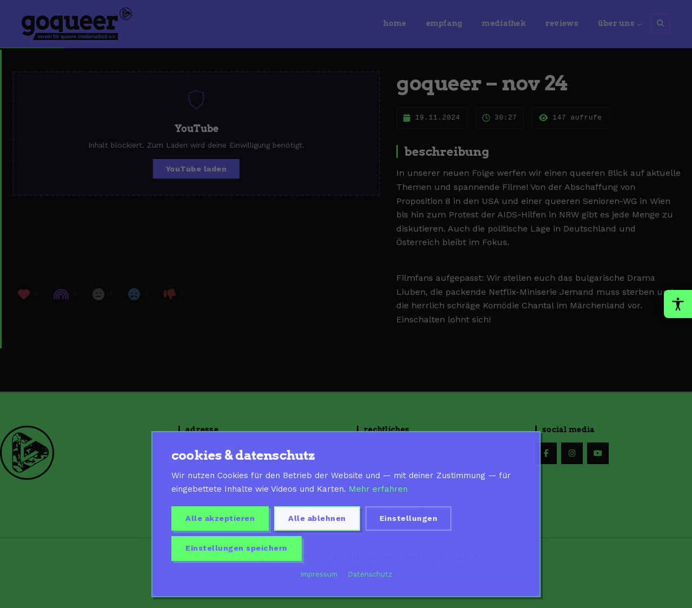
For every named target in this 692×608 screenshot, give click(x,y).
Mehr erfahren (378, 489)
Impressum (319, 574)
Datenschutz (370, 574)
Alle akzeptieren (220, 518)
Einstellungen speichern (236, 548)
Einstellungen (409, 518)
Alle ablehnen (317, 518)
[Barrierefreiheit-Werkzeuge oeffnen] (678, 304)
